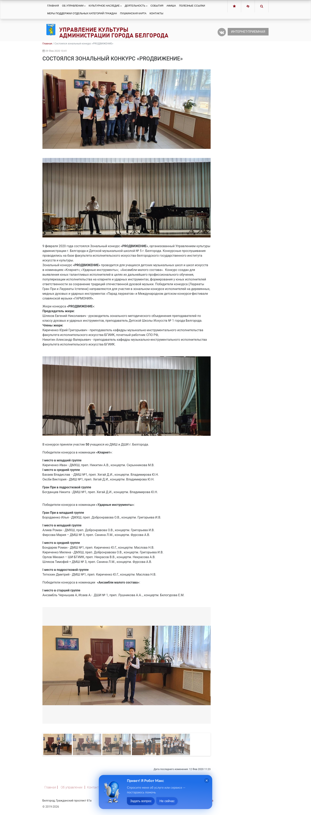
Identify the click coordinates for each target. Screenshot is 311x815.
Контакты (156, 13)
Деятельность (135, 5)
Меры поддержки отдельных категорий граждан (82, 13)
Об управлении (73, 5)
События (157, 5)
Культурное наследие (104, 5)
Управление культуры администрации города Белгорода (113, 32)
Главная (53, 5)
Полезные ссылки (192, 5)
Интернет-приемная (248, 31)
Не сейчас (167, 801)
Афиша (171, 5)
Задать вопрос (141, 801)
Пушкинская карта (133, 13)
